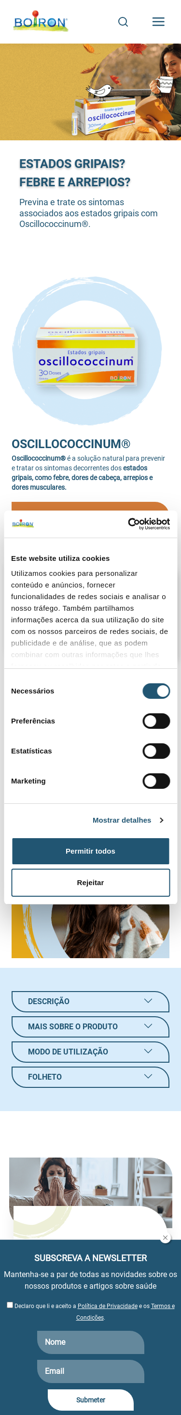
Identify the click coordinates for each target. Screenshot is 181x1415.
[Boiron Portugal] (41, 22)
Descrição (49, 1001)
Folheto (45, 1077)
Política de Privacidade (108, 1306)
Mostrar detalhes (122, 820)
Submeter (90, 1400)
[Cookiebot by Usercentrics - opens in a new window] (129, 524)
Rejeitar (90, 882)
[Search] (123, 22)
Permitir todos (90, 851)
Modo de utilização (68, 1051)
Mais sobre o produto (73, 1026)
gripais (22, 478)
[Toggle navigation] (158, 22)
